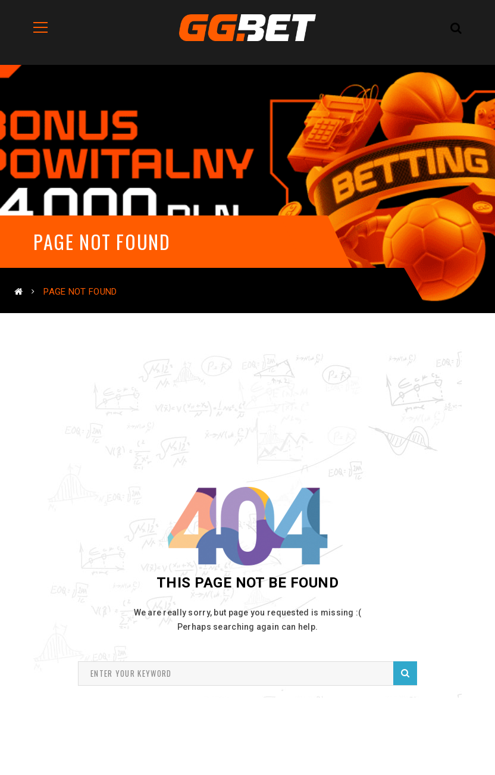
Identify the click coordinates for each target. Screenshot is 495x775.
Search (405, 672)
